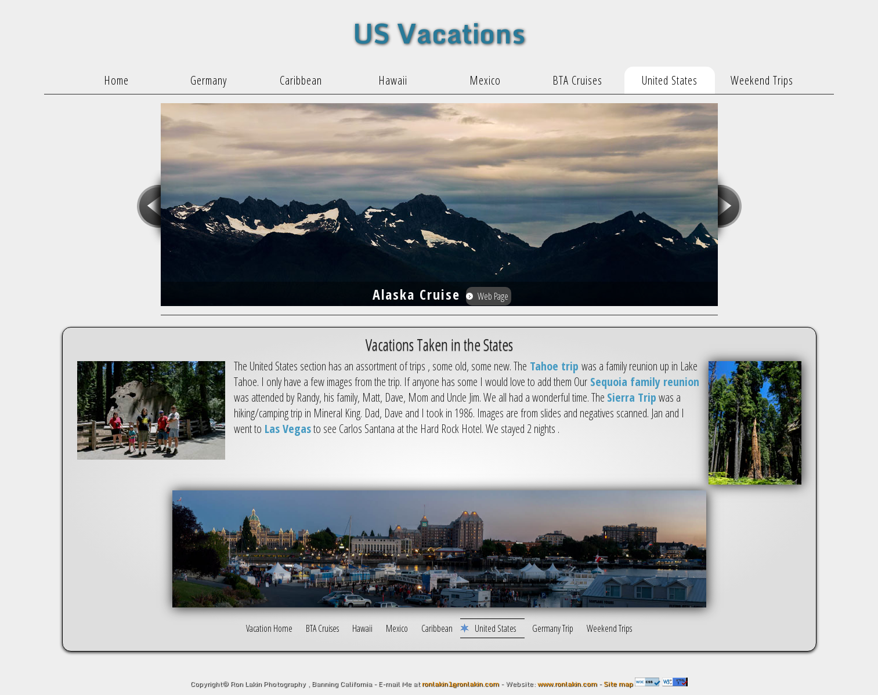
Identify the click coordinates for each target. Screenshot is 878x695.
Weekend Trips (609, 628)
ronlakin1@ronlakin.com (460, 683)
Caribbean (437, 628)
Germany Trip (552, 628)
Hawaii (363, 628)
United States (495, 628)
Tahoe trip (554, 366)
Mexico (398, 628)
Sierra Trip (631, 397)
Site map (618, 683)
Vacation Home (270, 628)
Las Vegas (286, 428)
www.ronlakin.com (566, 683)
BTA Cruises (322, 628)
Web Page (493, 296)
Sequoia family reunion (643, 382)
